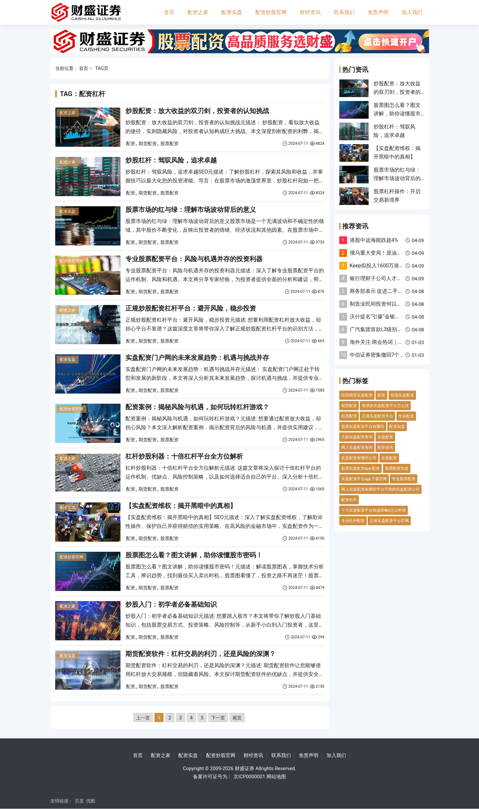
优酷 (90, 800)
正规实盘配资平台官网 (389, 520)
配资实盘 (231, 12)
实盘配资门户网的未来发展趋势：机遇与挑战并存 (197, 358)
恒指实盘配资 (402, 395)
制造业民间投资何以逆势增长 (384, 304)
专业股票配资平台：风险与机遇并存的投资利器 (194, 259)
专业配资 (406, 416)
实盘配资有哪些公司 (358, 458)
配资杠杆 (349, 499)
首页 (169, 12)
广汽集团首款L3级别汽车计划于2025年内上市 (403, 329)
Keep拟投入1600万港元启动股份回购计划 (398, 265)
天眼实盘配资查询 (357, 437)
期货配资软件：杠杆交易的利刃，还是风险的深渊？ (200, 654)
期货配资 (147, 143)
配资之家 (197, 12)
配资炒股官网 (271, 12)
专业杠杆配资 (353, 520)
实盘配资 (385, 437)
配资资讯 (385, 447)
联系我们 (344, 12)
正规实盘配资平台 (377, 416)
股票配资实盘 (396, 468)
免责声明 (378, 12)
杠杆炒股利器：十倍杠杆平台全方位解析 (184, 456)
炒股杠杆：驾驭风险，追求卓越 (171, 160)
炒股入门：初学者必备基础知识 (171, 604)
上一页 (143, 717)
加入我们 (412, 12)
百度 (79, 800)
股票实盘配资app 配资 (360, 468)
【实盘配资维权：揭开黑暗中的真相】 (180, 506)
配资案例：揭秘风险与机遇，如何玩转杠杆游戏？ (197, 407)
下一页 (218, 717)
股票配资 (169, 143)
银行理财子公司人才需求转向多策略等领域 (399, 278)
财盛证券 (244, 768)
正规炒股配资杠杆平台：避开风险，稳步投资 (190, 308)
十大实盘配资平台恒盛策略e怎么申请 (373, 510)
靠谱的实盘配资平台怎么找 (385, 405)
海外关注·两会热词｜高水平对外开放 (392, 342)
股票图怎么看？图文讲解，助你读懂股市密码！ (194, 555)
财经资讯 (310, 12)
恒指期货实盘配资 (357, 395)
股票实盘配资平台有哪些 (362, 426)
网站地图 (276, 777)
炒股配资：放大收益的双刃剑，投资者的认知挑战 (197, 111)
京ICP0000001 (249, 777)
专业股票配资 (403, 479)
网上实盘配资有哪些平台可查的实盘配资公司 (380, 489)
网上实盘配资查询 (357, 447)
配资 (130, 143)
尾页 (237, 717)
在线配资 (389, 458)
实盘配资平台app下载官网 (364, 479)
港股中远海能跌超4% (374, 240)
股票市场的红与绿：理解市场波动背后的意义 (190, 209)
